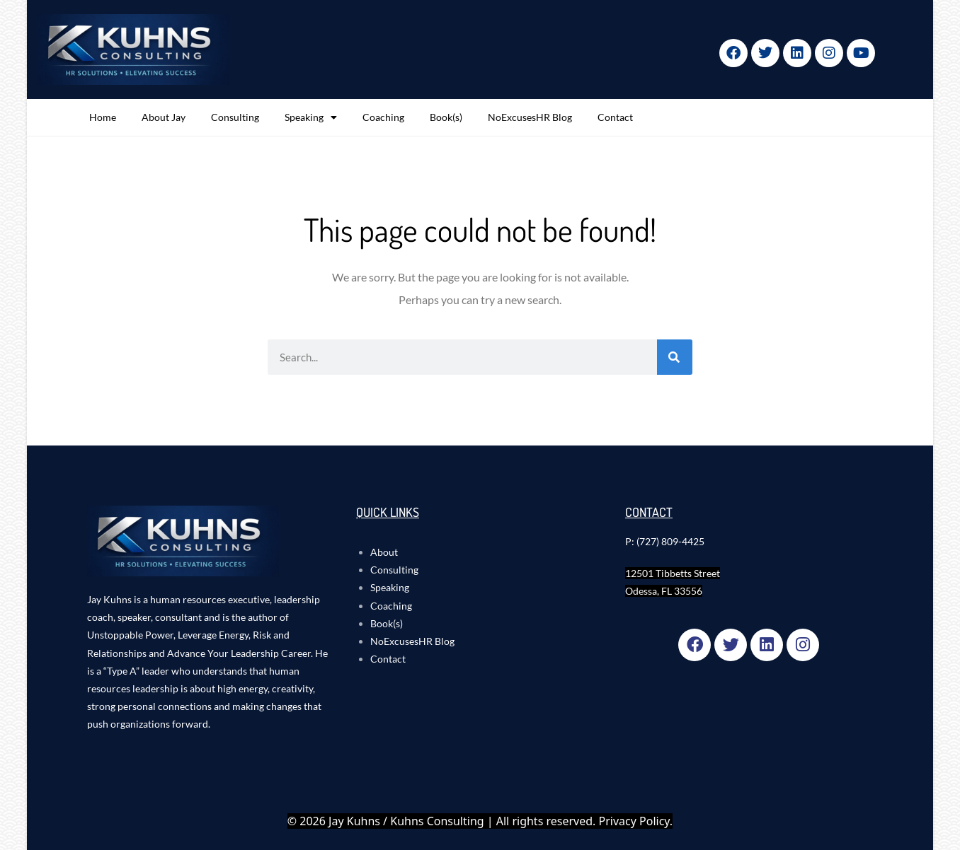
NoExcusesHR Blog (530, 117)
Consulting (235, 117)
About (384, 552)
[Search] (674, 357)
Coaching (383, 117)
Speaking (311, 117)
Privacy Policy (634, 821)
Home (102, 117)
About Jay (163, 117)
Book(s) (446, 117)
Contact (615, 117)
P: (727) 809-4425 (664, 541)
